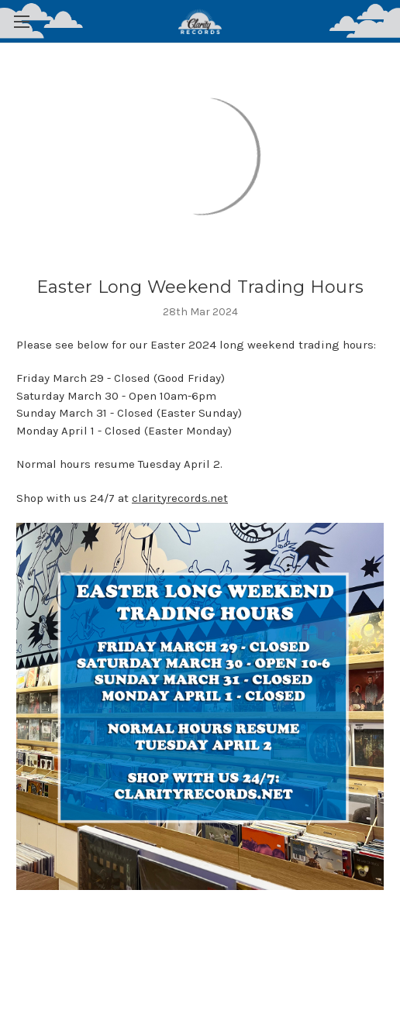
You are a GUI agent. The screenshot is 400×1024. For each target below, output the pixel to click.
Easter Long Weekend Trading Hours (200, 287)
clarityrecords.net (180, 498)
